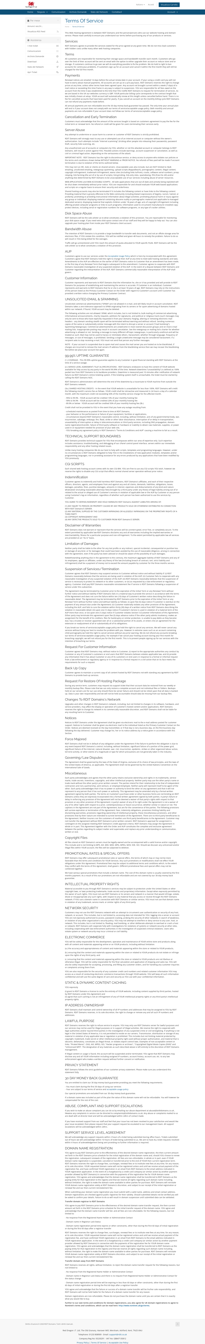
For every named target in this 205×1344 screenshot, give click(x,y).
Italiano (140, 4)
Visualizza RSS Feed (43, 31)
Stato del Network (99, 12)
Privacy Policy (83, 1342)
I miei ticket (43, 45)
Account (172, 12)
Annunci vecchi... (35, 26)
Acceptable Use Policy (118, 1342)
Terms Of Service (98, 1342)
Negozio (42, 12)
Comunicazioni (58, 12)
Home (30, 12)
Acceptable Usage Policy (119, 256)
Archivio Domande (78, 12)
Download (43, 61)
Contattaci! (117, 12)
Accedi (151, 4)
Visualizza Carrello (169, 4)
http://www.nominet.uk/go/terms (134, 1305)
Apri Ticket (43, 72)
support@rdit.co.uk (118, 1334)
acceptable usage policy (117, 1089)
